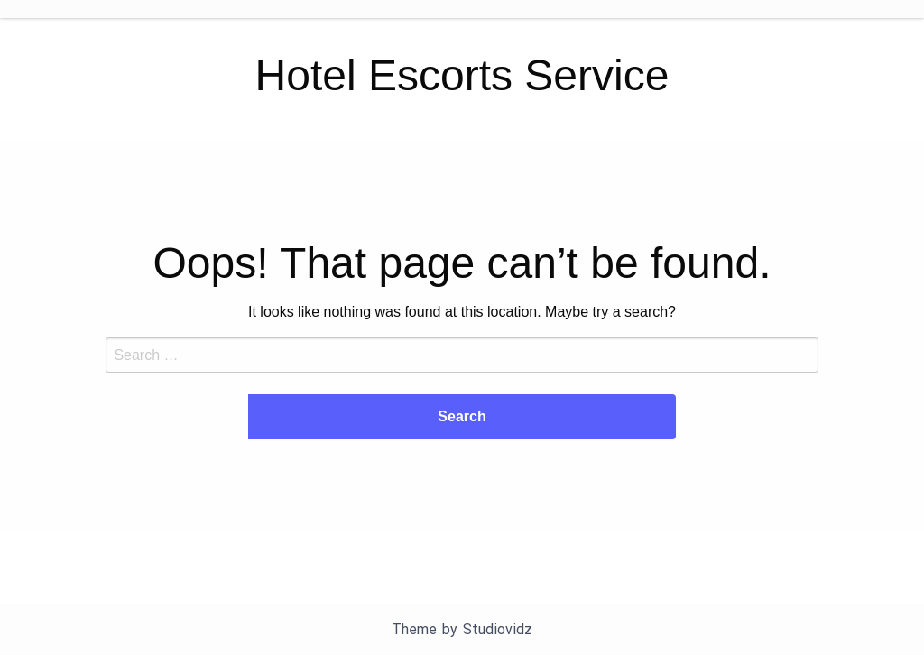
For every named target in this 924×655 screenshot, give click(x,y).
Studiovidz (497, 629)
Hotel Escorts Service (462, 75)
